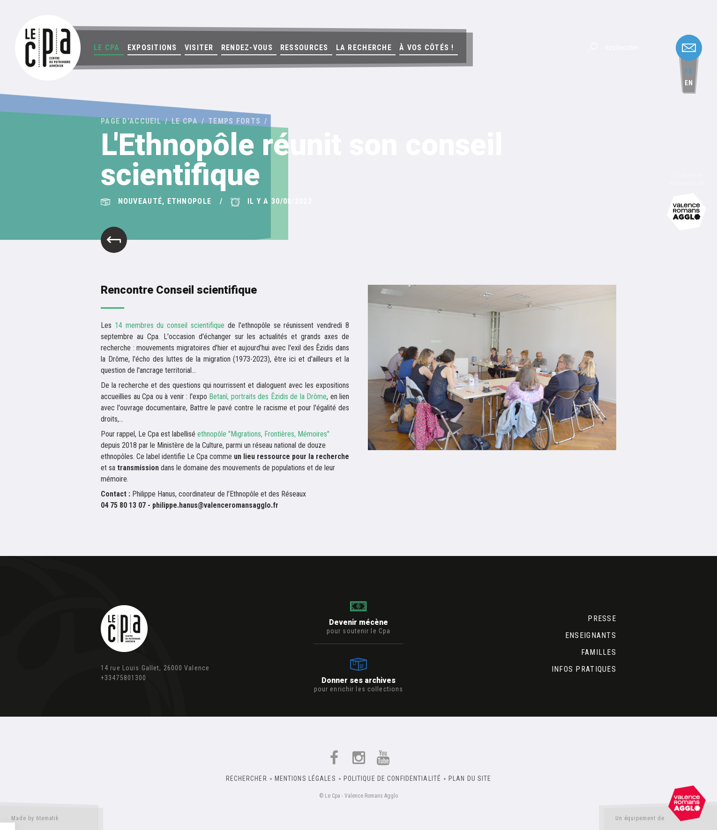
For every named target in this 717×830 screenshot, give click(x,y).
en (689, 83)
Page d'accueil (131, 121)
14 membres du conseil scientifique (171, 325)
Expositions (152, 47)
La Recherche (364, 47)
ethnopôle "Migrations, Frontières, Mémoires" (263, 434)
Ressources (304, 47)
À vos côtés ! (426, 47)
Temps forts (234, 121)
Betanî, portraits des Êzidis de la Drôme (268, 396)
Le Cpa (107, 47)
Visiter (199, 47)
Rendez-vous (247, 47)
